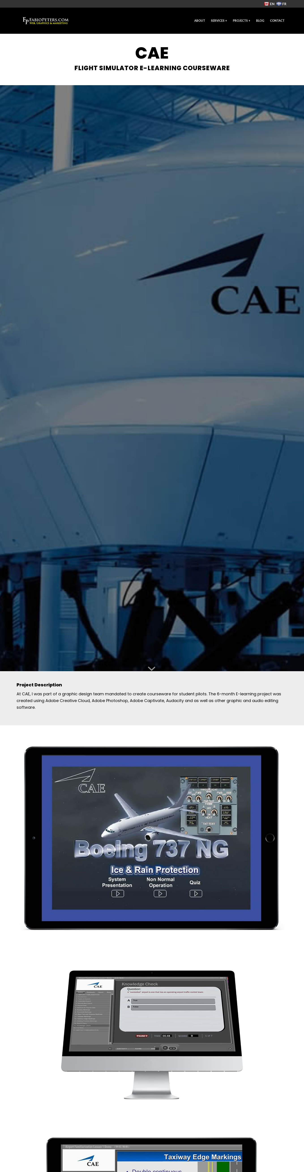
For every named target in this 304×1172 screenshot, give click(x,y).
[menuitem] (199, 21)
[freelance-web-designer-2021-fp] (46, 21)
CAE (26, 694)
